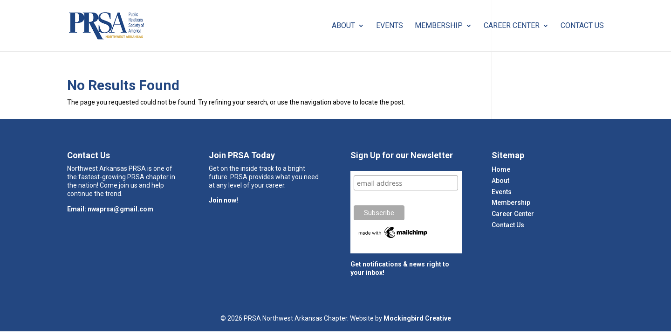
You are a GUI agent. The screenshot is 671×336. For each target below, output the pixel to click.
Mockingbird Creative (417, 318)
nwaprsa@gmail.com (120, 209)
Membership (439, 26)
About (343, 26)
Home (501, 169)
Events (389, 26)
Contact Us (582, 26)
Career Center (512, 26)
